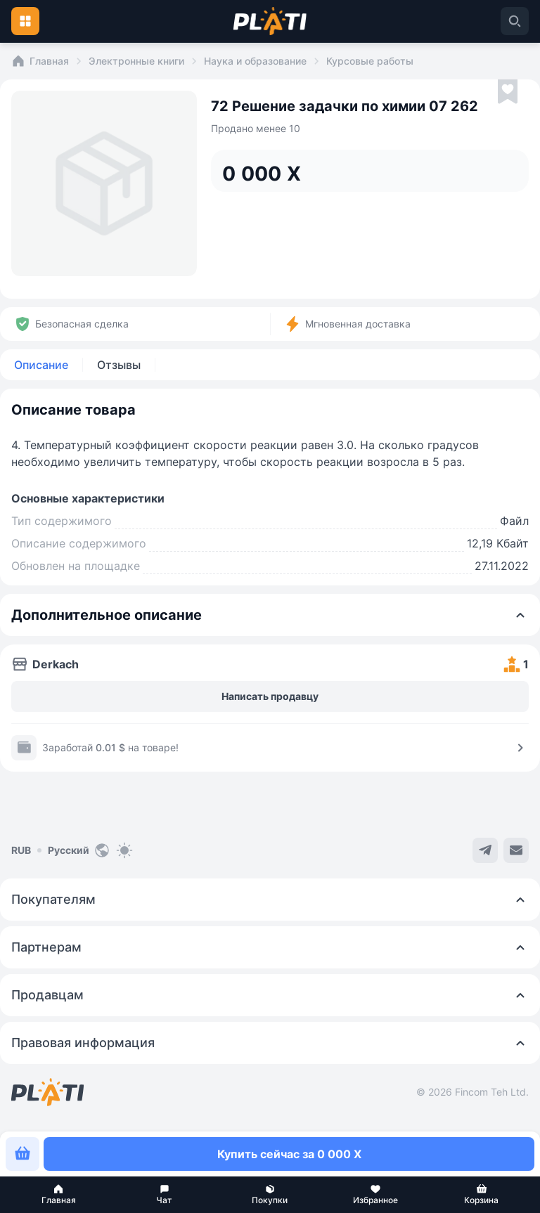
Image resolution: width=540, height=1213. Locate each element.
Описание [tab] (41, 365)
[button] (58, 1194)
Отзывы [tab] (119, 365)
